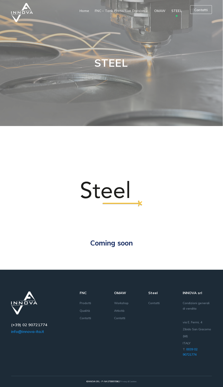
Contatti (201, 10)
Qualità (85, 311)
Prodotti (85, 303)
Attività (119, 311)
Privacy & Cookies (128, 381)
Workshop (121, 303)
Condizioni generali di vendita (196, 305)
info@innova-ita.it (27, 331)
